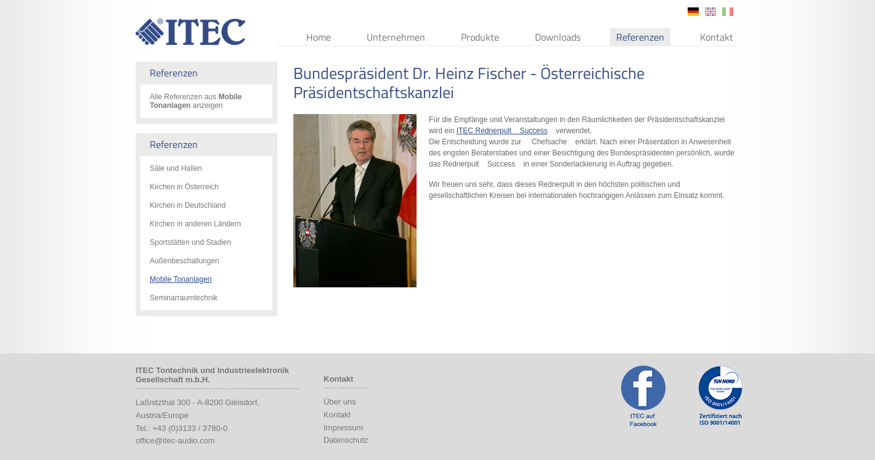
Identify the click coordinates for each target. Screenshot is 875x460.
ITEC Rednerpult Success (502, 130)
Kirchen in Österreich (184, 187)
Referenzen (640, 37)
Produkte (480, 37)
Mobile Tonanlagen (181, 279)
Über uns (340, 401)
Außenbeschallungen (184, 261)
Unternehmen (396, 37)
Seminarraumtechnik (184, 298)
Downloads (557, 37)
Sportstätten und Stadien (190, 242)
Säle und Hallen (176, 168)
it (727, 11)
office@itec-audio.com (175, 440)
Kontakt (716, 37)
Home (318, 37)
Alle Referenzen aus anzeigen (196, 101)
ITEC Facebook (643, 396)
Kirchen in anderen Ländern (195, 224)
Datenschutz (346, 440)
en (710, 11)
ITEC (190, 31)
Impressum (343, 427)
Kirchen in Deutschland (188, 205)
